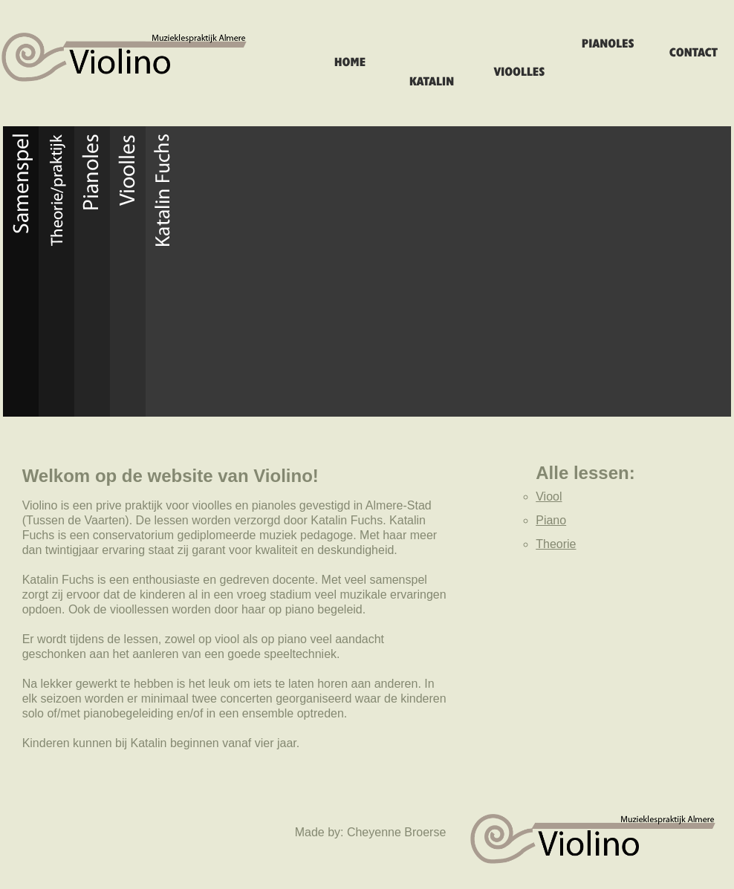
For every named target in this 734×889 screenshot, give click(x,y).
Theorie (556, 544)
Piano (551, 520)
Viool (549, 496)
